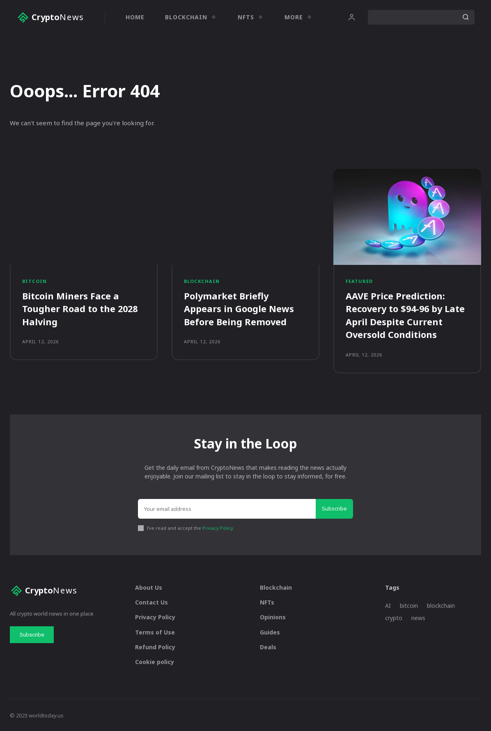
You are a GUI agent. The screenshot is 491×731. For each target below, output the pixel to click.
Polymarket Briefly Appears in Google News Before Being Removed (239, 308)
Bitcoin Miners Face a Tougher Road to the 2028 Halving (80, 308)
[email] (227, 507)
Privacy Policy (217, 526)
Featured (359, 281)
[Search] (466, 17)
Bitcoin (34, 281)
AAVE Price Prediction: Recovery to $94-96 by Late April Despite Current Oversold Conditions (407, 315)
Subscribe (334, 506)
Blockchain (202, 281)
